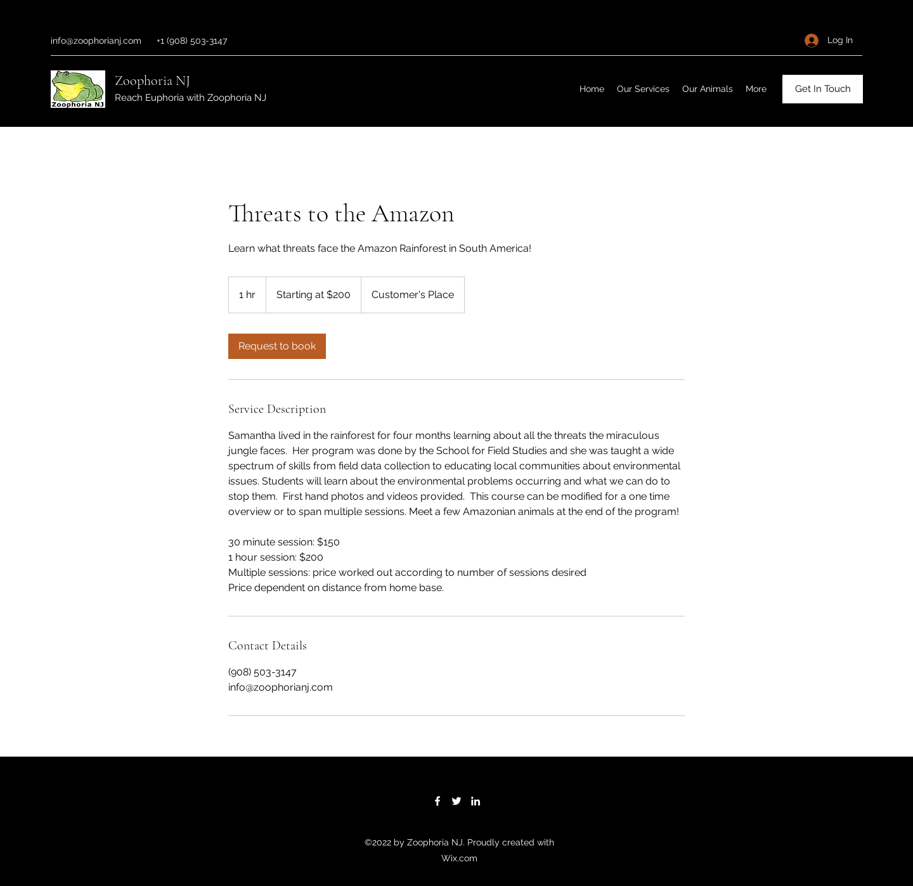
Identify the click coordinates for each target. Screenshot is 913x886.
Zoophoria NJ (152, 80)
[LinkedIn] (475, 801)
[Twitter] (456, 801)
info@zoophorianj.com (96, 41)
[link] (277, 346)
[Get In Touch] (822, 89)
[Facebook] (437, 801)
